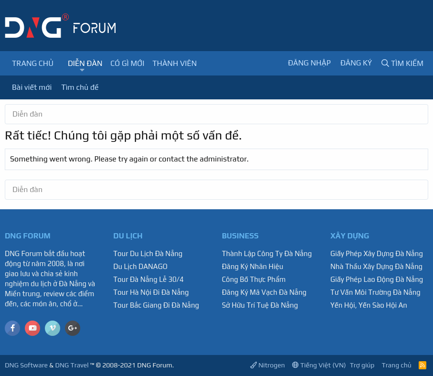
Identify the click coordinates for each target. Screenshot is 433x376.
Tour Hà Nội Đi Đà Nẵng (151, 292)
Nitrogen (267, 365)
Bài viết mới (32, 87)
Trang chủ (32, 63)
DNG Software (26, 365)
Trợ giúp (362, 365)
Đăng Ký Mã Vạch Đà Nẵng (264, 292)
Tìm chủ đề (79, 87)
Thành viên (174, 63)
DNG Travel (71, 365)
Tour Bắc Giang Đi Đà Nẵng (156, 305)
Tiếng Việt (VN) (319, 365)
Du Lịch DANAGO (140, 266)
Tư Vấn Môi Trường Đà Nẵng (375, 292)
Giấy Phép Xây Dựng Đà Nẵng (376, 253)
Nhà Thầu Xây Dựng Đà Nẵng (376, 266)
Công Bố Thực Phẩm (254, 279)
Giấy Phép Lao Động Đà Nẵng (376, 279)
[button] (82, 70)
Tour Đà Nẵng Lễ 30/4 (148, 279)
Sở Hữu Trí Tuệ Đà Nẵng (260, 305)
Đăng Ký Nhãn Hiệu (253, 266)
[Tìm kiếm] (402, 63)
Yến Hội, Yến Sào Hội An (368, 305)
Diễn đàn (85, 63)
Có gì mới (127, 63)
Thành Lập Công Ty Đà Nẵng (267, 253)
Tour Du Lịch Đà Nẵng (147, 253)
